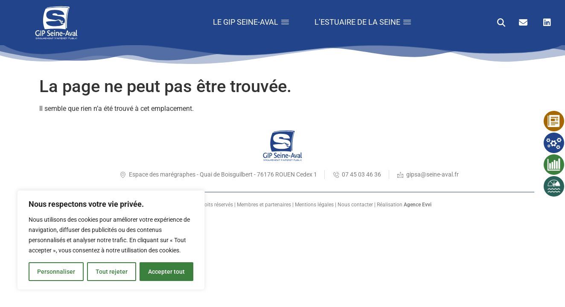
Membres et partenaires (264, 205)
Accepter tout (166, 271)
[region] (111, 240)
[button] (501, 22)
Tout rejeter (112, 271)
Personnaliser (56, 271)
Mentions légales (314, 205)
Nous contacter (355, 205)
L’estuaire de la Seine (363, 21)
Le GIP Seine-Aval (251, 21)
